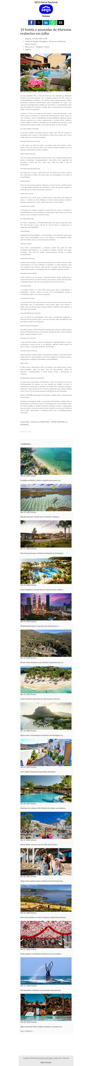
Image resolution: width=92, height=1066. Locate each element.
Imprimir (28, 49)
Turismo (46, 16)
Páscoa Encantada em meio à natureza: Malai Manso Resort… (43, 917)
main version (45, 1062)
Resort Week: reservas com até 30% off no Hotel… (39, 844)
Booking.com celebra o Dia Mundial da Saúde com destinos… (43, 808)
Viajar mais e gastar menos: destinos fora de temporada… (42, 881)
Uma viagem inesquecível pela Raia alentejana (38, 772)
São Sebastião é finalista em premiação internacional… (41, 990)
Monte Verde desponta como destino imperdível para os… (42, 662)
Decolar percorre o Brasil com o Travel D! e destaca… (40, 517)
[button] (31, 22)
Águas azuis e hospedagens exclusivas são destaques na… (42, 735)
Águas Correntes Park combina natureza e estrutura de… (41, 1027)
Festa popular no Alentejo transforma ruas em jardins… (41, 954)
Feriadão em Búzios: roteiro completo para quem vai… (40, 480)
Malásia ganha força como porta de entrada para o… (40, 626)
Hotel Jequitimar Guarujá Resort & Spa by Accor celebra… (42, 590)
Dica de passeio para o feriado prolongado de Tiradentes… (42, 553)
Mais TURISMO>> (26, 1031)
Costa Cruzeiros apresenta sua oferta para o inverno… (40, 699)
